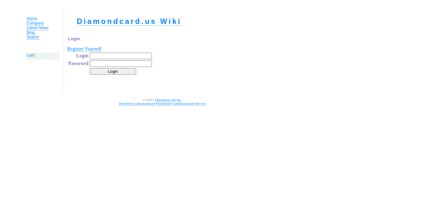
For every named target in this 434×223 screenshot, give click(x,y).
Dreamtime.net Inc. (168, 100)
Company (35, 23)
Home (32, 18)
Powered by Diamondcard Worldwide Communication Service (162, 103)
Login (31, 54)
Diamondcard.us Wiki (129, 21)
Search (33, 37)
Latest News (37, 27)
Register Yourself (84, 48)
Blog (31, 32)
